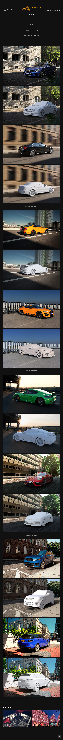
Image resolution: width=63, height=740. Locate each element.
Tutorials (13, 9)
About (8, 9)
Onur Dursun (36, 35)
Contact (4, 11)
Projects (4, 9)
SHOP (17, 9)
